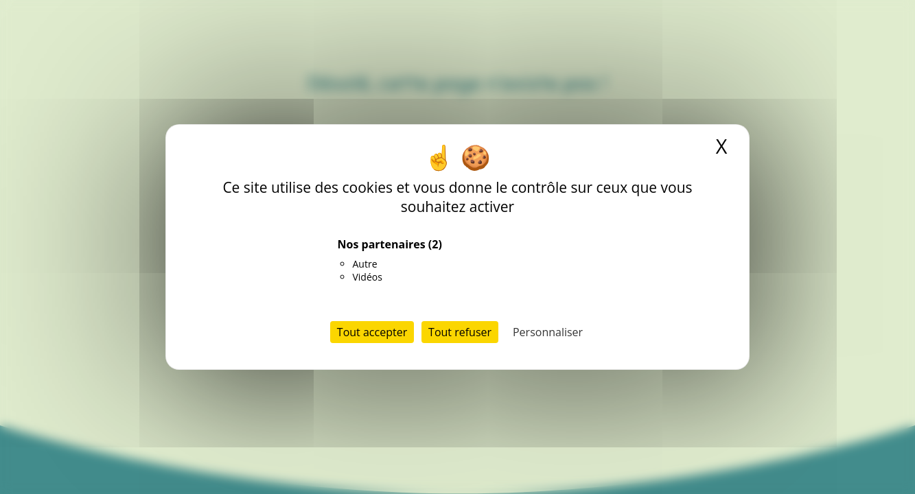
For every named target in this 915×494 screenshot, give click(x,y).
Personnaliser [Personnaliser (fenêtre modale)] (548, 332)
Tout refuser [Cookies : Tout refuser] (459, 332)
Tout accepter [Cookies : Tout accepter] (372, 332)
